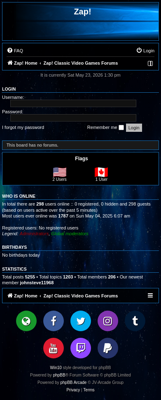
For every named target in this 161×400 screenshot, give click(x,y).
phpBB (59, 375)
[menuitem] (15, 51)
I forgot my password (23, 127)
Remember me (105, 128)
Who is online (18, 196)
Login (9, 89)
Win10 (56, 367)
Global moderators (70, 233)
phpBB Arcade (74, 382)
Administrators (34, 233)
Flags (81, 158)
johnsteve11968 (37, 282)
